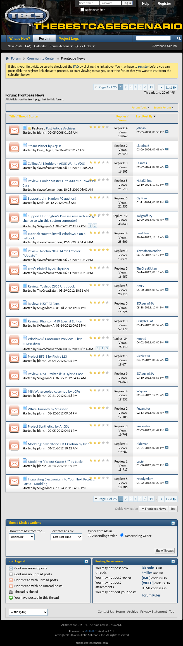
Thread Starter (28, 116)
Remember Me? (92, 9)
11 (151, 87)
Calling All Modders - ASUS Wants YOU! (56, 163)
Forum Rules (151, 595)
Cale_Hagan (45, 150)
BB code (148, 568)
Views (122, 120)
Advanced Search (165, 46)
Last (171, 87)
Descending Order (135, 535)
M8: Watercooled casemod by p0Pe (54, 391)
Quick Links (83, 46)
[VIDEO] (148, 583)
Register (164, 4)
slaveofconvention (49, 168)
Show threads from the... (27, 531)
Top (173, 509)
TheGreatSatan (47, 291)
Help (145, 4)
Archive (132, 611)
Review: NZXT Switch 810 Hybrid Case (55, 374)
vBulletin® (90, 631)
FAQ (28, 46)
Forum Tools (139, 107)
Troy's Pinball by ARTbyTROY (48, 269)
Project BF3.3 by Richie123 (47, 356)
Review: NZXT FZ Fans (43, 303)
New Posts (15, 46)
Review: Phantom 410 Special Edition (55, 321)
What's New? (19, 39)
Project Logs (69, 39)
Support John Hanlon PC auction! (52, 198)
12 (125, 216)
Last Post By (146, 116)
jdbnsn (41, 133)
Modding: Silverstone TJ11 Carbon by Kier (58, 444)
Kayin (40, 203)
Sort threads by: (62, 531)
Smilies (147, 573)
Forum (44, 39)
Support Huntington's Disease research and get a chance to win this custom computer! (61, 218)
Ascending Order (102, 535)
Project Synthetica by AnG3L (48, 426)
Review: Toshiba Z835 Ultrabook (51, 286)
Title (12, 116)
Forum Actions (59, 46)
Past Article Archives (61, 128)
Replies (121, 116)
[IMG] (146, 578)
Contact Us (106, 611)
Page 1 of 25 (108, 87)
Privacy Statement (153, 611)
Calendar (40, 46)
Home (120, 611)
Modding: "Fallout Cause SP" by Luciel (55, 461)
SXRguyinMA (45, 226)
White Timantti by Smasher (48, 409)
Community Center (41, 58)
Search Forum (162, 107)
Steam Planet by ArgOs (44, 146)
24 (125, 339)
